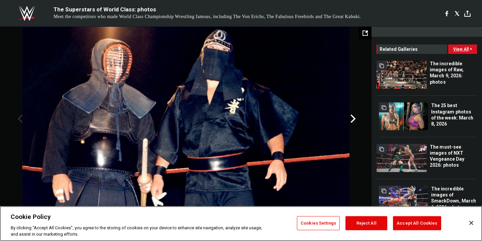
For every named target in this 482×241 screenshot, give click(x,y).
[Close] (471, 223)
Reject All (366, 223)
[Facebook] (446, 13)
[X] (457, 13)
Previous (19, 119)
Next (352, 119)
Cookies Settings (318, 223)
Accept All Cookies (417, 223)
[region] (241, 223)
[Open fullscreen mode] (365, 33)
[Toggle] (467, 13)
